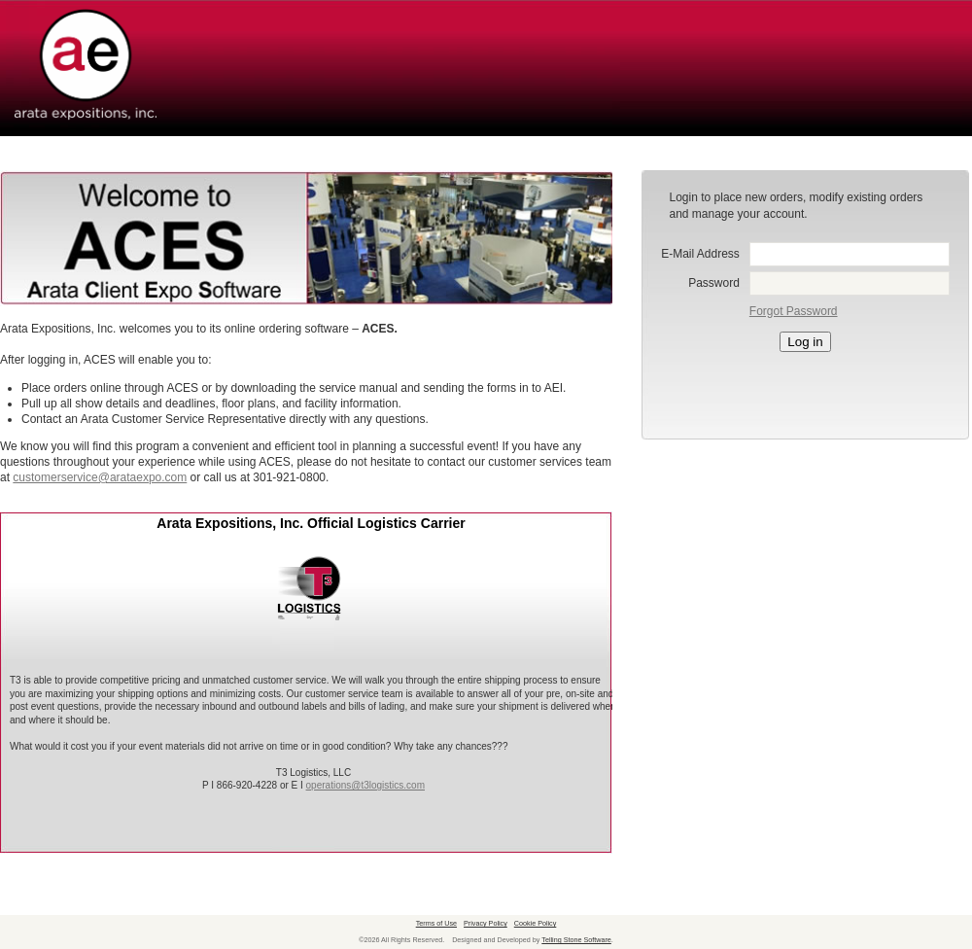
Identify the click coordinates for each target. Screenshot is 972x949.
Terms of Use (436, 923)
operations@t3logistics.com (365, 785)
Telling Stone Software (576, 939)
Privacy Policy (485, 923)
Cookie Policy (535, 923)
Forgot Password (793, 311)
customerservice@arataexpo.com (100, 477)
